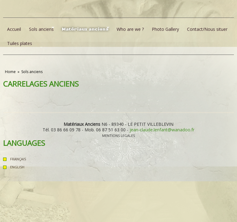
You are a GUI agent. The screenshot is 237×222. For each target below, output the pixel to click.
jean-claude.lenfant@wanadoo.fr (162, 130)
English (17, 167)
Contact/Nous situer (207, 29)
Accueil (14, 29)
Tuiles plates (19, 43)
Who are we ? (130, 29)
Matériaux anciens (83, 29)
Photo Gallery (165, 29)
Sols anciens (39, 29)
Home (10, 71)
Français (18, 159)
